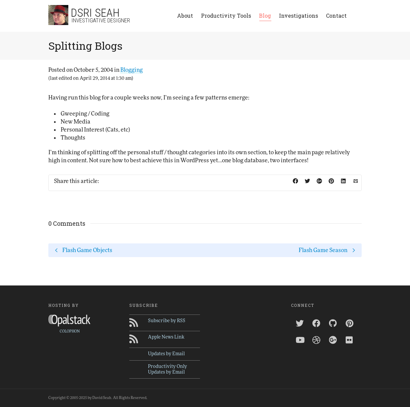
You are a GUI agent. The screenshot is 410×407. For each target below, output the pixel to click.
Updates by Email (166, 354)
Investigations (298, 15)
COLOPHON (70, 331)
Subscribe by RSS (166, 321)
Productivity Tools (226, 15)
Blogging (131, 70)
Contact (336, 15)
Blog (265, 16)
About (185, 15)
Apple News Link (166, 337)
